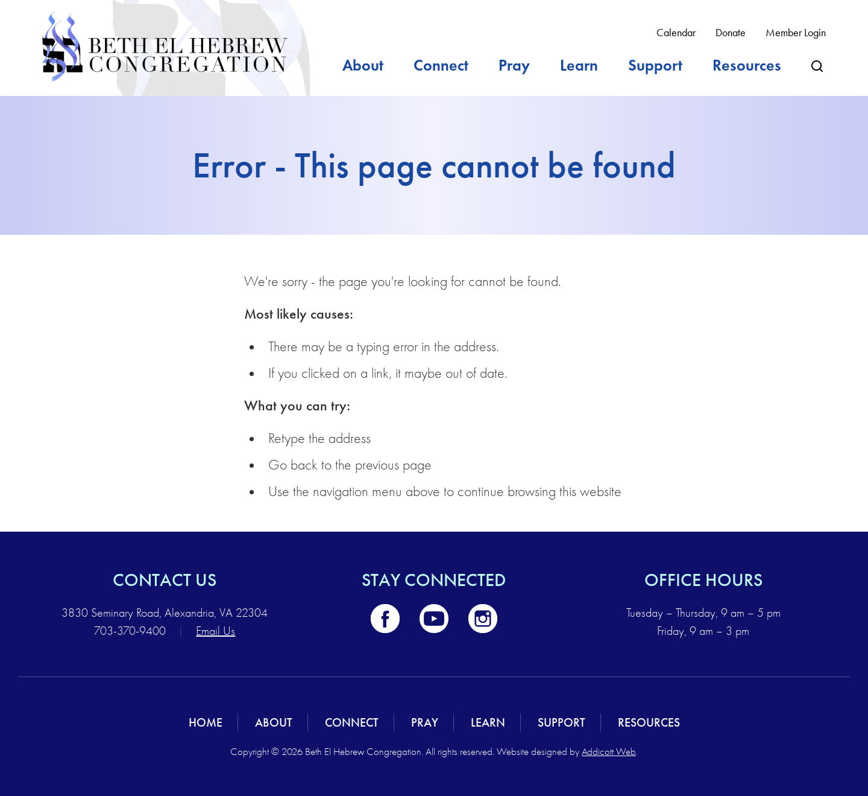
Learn (579, 65)
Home (205, 722)
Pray (514, 65)
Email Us (215, 631)
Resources (746, 65)
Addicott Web (609, 751)
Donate (730, 32)
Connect (441, 65)
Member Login (796, 32)
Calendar (676, 32)
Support (655, 65)
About (362, 65)
